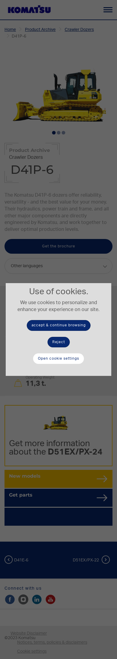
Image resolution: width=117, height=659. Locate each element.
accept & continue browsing (59, 325)
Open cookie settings (58, 358)
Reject (58, 342)
